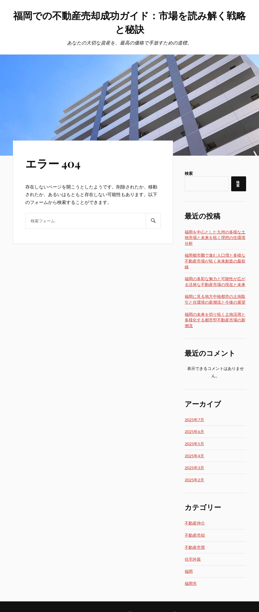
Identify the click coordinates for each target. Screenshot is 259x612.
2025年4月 (194, 455)
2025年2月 (194, 479)
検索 (189, 173)
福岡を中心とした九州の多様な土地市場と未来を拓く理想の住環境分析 (215, 237)
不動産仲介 (195, 523)
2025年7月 (194, 419)
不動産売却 (195, 535)
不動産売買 (195, 547)
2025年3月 (194, 467)
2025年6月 (194, 431)
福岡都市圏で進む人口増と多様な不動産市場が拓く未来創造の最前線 (215, 261)
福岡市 (191, 583)
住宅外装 (193, 559)
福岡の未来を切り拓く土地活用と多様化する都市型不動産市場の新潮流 (215, 320)
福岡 (189, 571)
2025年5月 (194, 443)
